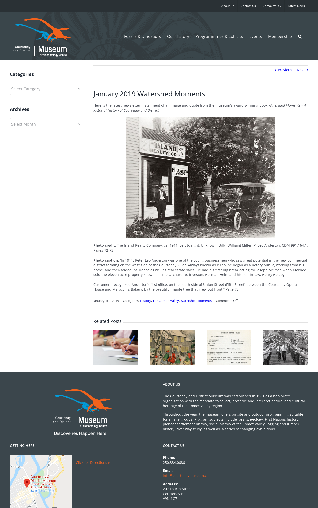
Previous (285, 69)
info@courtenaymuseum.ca (186, 475)
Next (301, 69)
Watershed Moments (196, 300)
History (145, 300)
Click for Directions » (93, 462)
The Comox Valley (166, 300)
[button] (300, 36)
